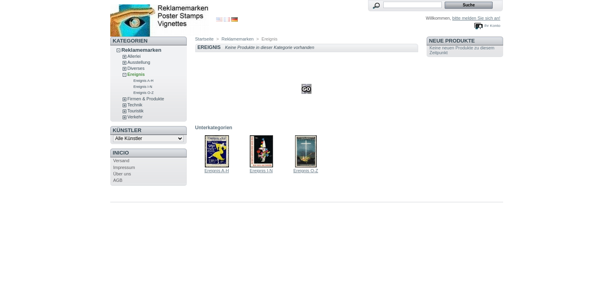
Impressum (124, 167)
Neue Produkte (452, 41)
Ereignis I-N (143, 87)
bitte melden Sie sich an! (476, 18)
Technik (134, 104)
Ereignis (136, 74)
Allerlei (134, 56)
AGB (117, 180)
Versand (121, 160)
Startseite (204, 39)
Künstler (127, 130)
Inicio (121, 153)
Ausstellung (138, 62)
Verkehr (135, 116)
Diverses (136, 68)
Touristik (135, 110)
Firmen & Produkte (145, 98)
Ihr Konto (492, 25)
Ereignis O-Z (144, 93)
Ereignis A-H (144, 81)
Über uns (122, 173)
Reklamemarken (141, 50)
